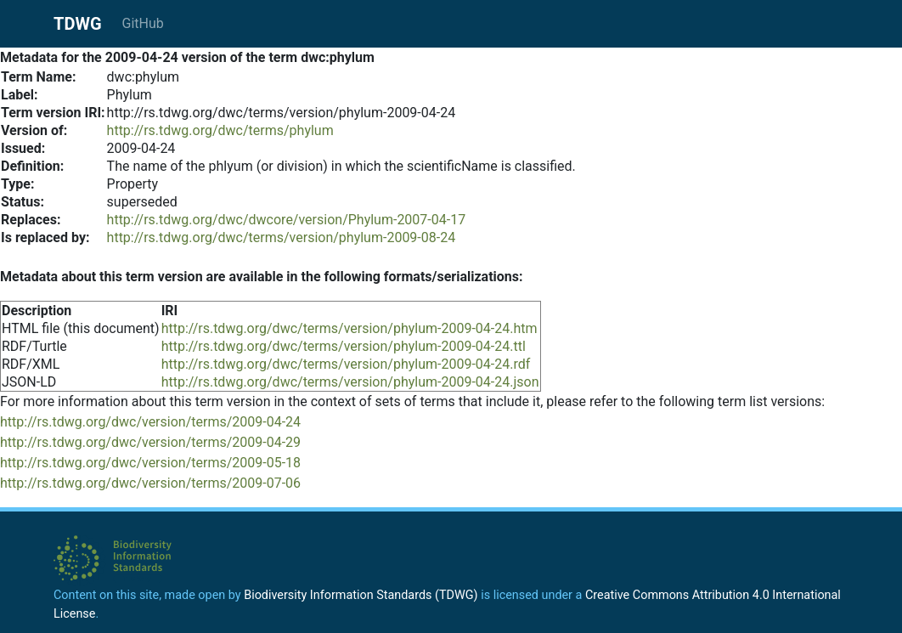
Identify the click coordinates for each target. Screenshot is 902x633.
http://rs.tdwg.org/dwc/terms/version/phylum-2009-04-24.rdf (346, 364)
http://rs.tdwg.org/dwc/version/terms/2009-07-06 (150, 483)
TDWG (78, 24)
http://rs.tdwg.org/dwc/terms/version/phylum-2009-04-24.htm (349, 328)
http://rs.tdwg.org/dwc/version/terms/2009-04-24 (150, 422)
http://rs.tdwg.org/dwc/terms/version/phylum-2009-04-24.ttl (343, 346)
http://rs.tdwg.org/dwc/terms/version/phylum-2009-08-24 (281, 237)
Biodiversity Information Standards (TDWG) (360, 595)
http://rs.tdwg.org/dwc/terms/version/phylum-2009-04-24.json (350, 382)
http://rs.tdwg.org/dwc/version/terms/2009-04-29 (150, 442)
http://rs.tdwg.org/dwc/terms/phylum (220, 130)
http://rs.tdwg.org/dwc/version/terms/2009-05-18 (150, 463)
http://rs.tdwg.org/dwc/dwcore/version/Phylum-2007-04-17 (286, 220)
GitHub (143, 23)
